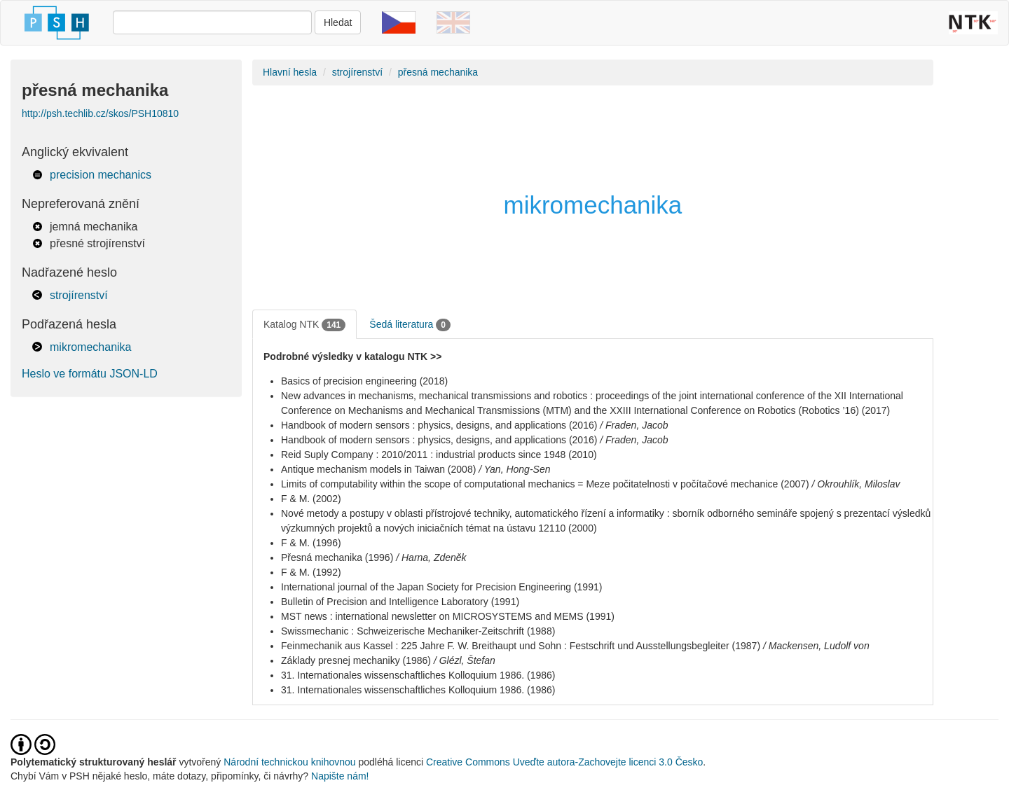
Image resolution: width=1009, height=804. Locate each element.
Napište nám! (340, 776)
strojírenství (79, 295)
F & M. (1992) (311, 572)
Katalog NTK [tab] (304, 325)
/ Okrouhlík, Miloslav (856, 484)
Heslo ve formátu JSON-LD (90, 374)
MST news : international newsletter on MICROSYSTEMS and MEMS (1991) (448, 616)
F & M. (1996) (311, 542)
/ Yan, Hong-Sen (514, 469)
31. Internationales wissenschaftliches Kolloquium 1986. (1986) (418, 675)
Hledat (338, 22)
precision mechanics (100, 175)
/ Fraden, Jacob (634, 425)
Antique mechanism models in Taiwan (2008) (378, 469)
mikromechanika (90, 347)
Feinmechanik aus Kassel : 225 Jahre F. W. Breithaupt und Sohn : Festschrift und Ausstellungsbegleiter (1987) (520, 645)
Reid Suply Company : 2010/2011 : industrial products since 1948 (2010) (439, 454)
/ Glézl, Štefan (464, 660)
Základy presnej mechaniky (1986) (356, 660)
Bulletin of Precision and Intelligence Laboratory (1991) (400, 601)
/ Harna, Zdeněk (431, 557)
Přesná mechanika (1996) (337, 557)
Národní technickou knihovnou (289, 762)
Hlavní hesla (290, 72)
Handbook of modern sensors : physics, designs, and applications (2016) (439, 425)
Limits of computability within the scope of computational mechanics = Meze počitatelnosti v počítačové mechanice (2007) (545, 484)
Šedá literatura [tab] (410, 325)
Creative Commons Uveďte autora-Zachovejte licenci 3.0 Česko (564, 762)
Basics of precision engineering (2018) (364, 381)
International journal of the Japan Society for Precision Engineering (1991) (441, 586)
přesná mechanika (438, 72)
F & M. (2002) (311, 498)
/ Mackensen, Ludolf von (816, 645)
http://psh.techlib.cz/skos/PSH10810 (100, 113)
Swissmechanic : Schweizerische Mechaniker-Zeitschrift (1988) (418, 631)
